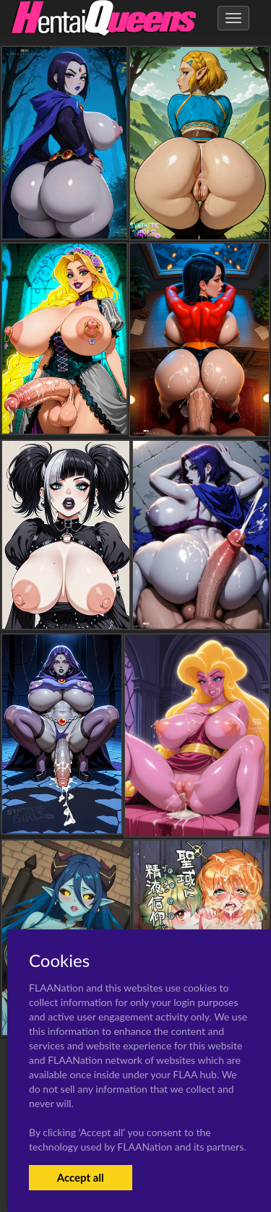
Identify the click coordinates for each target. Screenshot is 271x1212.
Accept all (80, 1177)
